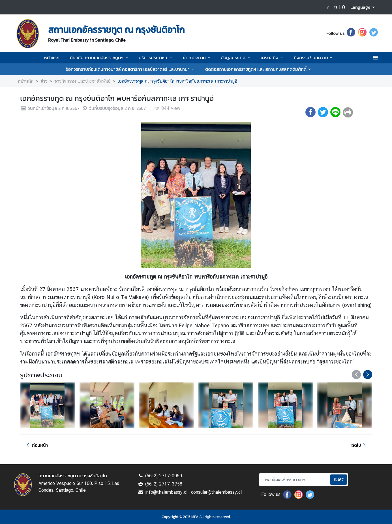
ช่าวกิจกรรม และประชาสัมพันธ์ (82, 81)
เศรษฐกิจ (272, 57)
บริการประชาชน (156, 57)
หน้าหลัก (25, 81)
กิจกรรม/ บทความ (314, 57)
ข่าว (43, 81)
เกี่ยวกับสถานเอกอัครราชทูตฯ (99, 57)
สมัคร (338, 479)
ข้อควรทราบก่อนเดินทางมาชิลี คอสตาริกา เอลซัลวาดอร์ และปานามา (131, 69)
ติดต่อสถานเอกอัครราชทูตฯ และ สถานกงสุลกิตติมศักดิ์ (259, 69)
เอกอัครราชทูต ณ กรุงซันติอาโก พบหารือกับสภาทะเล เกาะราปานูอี (177, 81)
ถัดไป (359, 445)
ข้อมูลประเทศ (236, 57)
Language (363, 7)
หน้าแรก (51, 57)
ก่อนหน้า (36, 445)
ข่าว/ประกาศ (197, 57)
